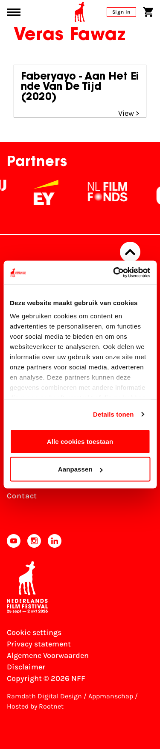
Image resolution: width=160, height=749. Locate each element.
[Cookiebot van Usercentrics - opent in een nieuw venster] (114, 272)
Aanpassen (80, 469)
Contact (22, 495)
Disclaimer (26, 667)
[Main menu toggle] (13, 12)
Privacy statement (39, 644)
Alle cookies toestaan (80, 441)
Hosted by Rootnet (35, 706)
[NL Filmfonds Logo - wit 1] (123, 192)
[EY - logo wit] (62, 192)
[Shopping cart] (148, 12)
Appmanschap (110, 696)
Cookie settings (34, 632)
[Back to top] (130, 252)
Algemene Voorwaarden (48, 655)
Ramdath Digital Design (44, 696)
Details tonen (113, 414)
